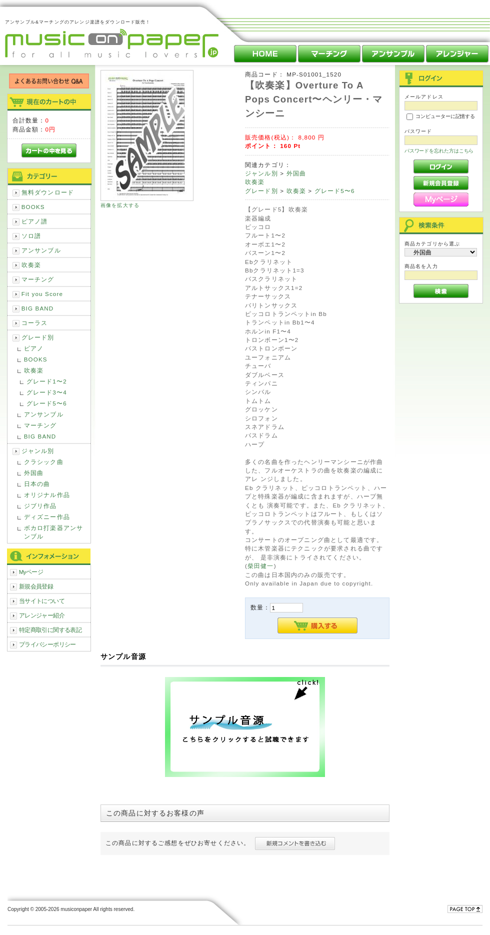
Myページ (31, 571)
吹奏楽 (31, 265)
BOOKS (33, 207)
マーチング (38, 279)
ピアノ (34, 348)
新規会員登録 (36, 586)
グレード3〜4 (46, 392)
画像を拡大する (120, 205)
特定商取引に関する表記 (50, 629)
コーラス (35, 323)
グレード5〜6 (46, 403)
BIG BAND (38, 308)
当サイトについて (41, 601)
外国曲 (34, 473)
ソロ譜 (31, 235)
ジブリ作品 (40, 505)
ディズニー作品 (47, 517)
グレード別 (38, 337)
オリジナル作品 (47, 495)
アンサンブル (41, 250)
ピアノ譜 (35, 221)
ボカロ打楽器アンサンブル (53, 532)
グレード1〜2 (46, 381)
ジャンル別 (38, 451)
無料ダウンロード (48, 192)
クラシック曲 (44, 461)
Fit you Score (42, 293)
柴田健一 (261, 565)
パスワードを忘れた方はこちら (439, 151)
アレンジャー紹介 (41, 615)
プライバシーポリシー (47, 644)
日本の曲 (37, 483)
